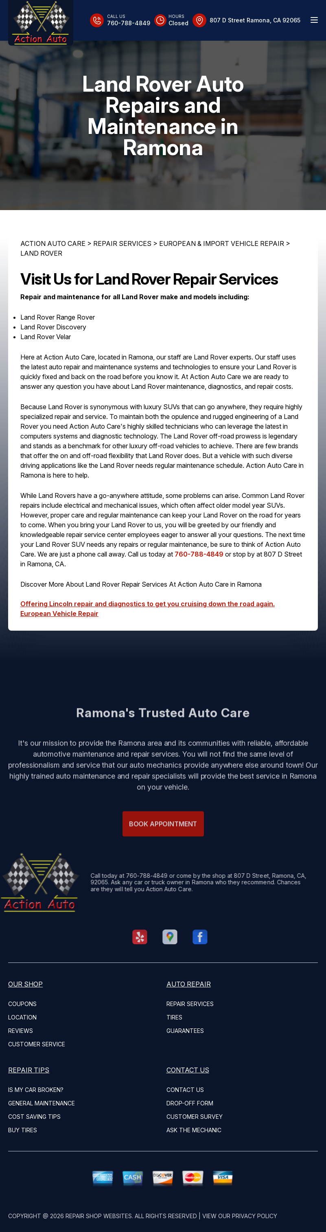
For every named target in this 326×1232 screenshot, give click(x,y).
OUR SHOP (25, 984)
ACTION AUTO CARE (52, 243)
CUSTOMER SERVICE (36, 1044)
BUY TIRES (22, 1130)
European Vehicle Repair (59, 613)
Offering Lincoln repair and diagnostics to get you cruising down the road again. (147, 604)
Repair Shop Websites (99, 1215)
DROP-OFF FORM (189, 1103)
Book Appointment (163, 837)
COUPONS (22, 1003)
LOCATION (22, 1017)
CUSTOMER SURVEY (194, 1116)
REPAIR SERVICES (122, 243)
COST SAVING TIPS (34, 1116)
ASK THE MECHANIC (193, 1130)
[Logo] (40, 23)
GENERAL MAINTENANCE (41, 1103)
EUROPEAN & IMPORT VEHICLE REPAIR (221, 243)
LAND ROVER (41, 253)
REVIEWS (20, 1030)
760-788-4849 (199, 554)
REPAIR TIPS (28, 1070)
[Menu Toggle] (314, 20)
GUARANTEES (185, 1030)
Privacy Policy (254, 1215)
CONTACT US (187, 1070)
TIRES (174, 1017)
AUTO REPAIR (188, 984)
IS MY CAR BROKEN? (35, 1089)
